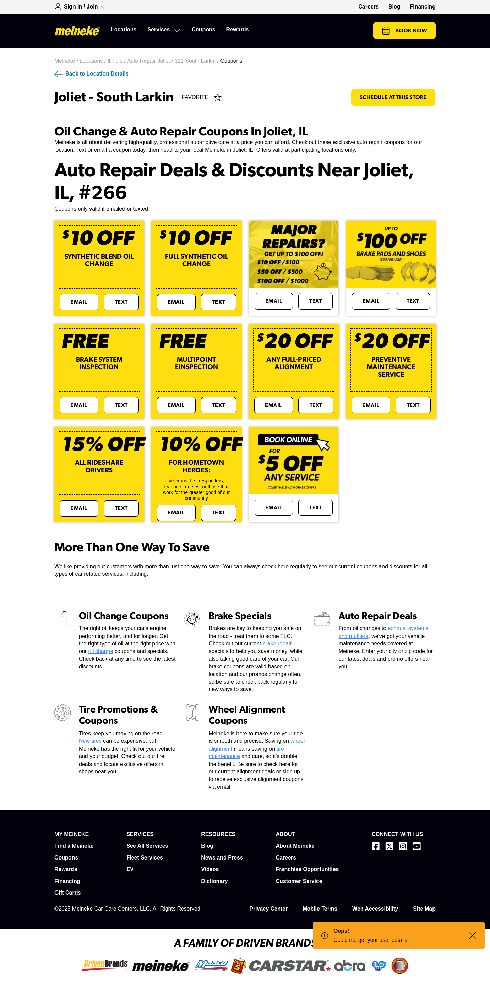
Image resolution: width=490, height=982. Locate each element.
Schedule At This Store (393, 97)
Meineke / (67, 61)
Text (121, 302)
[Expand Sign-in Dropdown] (80, 7)
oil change (100, 651)
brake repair (277, 644)
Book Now (404, 31)
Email (78, 302)
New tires (90, 741)
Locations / (94, 61)
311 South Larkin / (197, 61)
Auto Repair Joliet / (151, 61)
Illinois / (117, 61)
